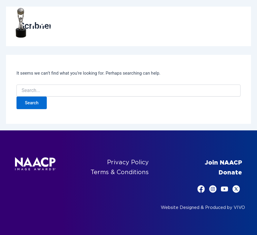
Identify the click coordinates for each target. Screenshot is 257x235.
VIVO (239, 207)
